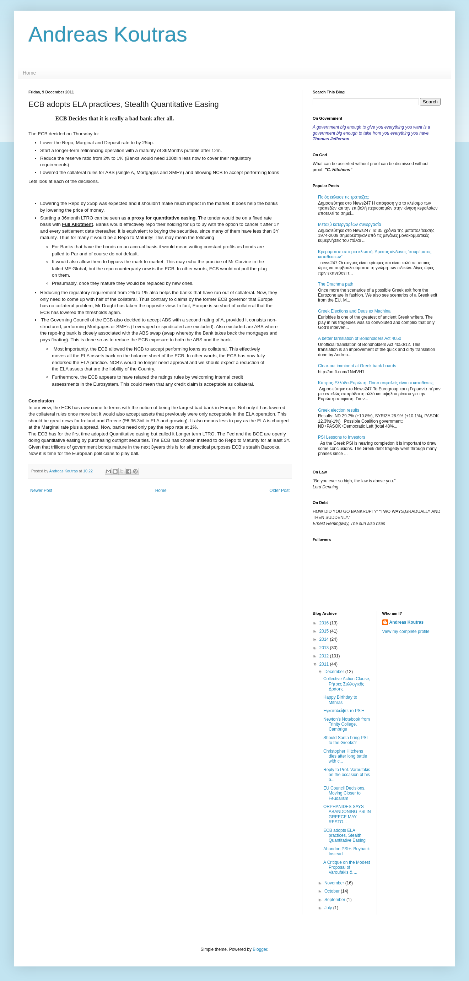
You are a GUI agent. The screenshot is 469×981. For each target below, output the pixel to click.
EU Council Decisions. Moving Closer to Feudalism (344, 793)
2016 (324, 622)
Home (29, 73)
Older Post (279, 490)
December (334, 671)
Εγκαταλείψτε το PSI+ (343, 710)
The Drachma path (335, 284)
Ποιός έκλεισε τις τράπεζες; (343, 197)
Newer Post (41, 490)
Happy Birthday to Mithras (340, 700)
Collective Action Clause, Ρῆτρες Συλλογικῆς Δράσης (346, 684)
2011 (324, 664)
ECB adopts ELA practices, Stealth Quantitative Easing (344, 835)
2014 (324, 639)
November (334, 882)
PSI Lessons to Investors (341, 437)
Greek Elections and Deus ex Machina (354, 311)
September (335, 899)
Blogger (260, 949)
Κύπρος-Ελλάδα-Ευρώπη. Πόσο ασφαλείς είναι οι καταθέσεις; (376, 382)
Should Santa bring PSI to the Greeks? (345, 740)
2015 (324, 631)
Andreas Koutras (107, 34)
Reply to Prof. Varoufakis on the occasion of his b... (346, 774)
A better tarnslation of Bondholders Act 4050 (359, 338)
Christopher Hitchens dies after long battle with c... (345, 756)
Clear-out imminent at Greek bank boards (357, 365)
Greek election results (338, 410)
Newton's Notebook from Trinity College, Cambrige (346, 724)
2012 (324, 656)
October (332, 891)
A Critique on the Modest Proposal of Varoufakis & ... (346, 867)
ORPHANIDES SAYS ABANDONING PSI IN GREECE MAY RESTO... (347, 814)
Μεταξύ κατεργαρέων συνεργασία (349, 224)
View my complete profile (406, 631)
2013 (324, 647)
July (328, 907)
